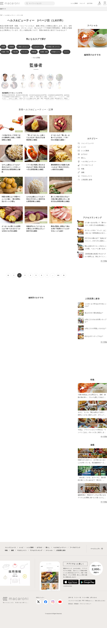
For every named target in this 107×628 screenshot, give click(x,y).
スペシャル (49, 550)
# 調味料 (11, 46)
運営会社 (70, 603)
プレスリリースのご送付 (74, 600)
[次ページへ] (63, 275)
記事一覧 (70, 597)
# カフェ (66, 52)
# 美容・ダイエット (23, 46)
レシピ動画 (74, 3)
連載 (12, 550)
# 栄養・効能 (44, 52)
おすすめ (89, 3)
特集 (6, 550)
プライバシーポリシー (85, 603)
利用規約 (76, 603)
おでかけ (39, 547)
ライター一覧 (77, 597)
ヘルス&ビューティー (59, 547)
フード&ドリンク (75, 547)
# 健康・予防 (5, 52)
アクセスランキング (36, 550)
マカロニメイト (22, 550)
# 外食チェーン (55, 52)
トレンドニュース (10, 547)
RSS (83, 600)
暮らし (48, 547)
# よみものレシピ (38, 46)
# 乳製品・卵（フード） (53, 46)
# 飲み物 (15, 52)
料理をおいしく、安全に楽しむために (95, 600)
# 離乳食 (34, 52)
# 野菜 (3, 46)
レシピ (21, 547)
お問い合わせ (93, 597)
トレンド (82, 3)
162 (58, 275)
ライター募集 (85, 597)
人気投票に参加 (60, 550)
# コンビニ (24, 52)
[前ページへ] (8, 275)
